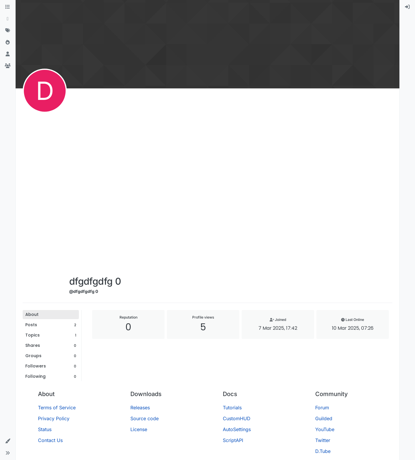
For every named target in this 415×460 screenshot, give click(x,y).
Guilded (323, 418)
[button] (7, 441)
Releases (140, 407)
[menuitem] (407, 7)
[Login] (407, 7)
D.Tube (323, 451)
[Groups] (7, 66)
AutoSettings (237, 429)
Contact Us (50, 440)
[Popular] (7, 42)
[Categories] (7, 7)
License (138, 429)
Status (45, 429)
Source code (144, 418)
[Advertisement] (94, 183)
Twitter (322, 440)
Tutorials (232, 407)
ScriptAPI (233, 440)
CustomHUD (236, 418)
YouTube (324, 429)
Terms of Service (57, 407)
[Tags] (7, 30)
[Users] (7, 54)
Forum (322, 407)
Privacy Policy (53, 418)
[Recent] (7, 19)
